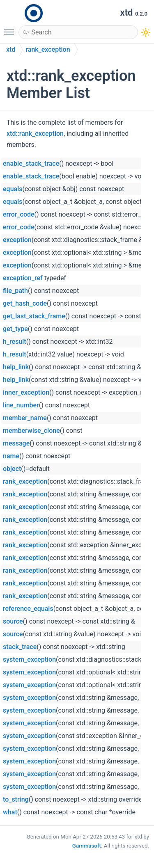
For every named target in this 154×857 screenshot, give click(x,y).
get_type (15, 329)
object (12, 469)
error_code (18, 214)
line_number (21, 405)
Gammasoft (86, 846)
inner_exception (26, 392)
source (13, 621)
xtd (10, 49)
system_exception (29, 659)
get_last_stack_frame (34, 316)
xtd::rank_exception (35, 133)
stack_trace (20, 647)
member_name (25, 418)
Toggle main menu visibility (11, 28)
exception (17, 240)
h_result (14, 341)
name (11, 456)
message (16, 443)
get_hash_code (25, 303)
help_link (16, 367)
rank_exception (47, 49)
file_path (15, 291)
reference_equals (28, 608)
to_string (16, 799)
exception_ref (23, 278)
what (10, 812)
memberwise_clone (31, 430)
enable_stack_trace (31, 163)
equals (12, 189)
